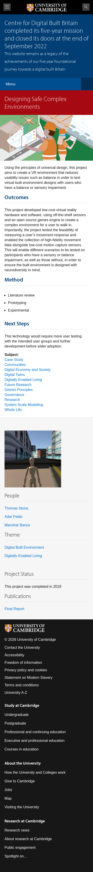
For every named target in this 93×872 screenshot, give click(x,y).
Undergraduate (17, 715)
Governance (14, 395)
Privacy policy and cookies (26, 670)
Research (12, 400)
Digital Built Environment (24, 547)
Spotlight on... (16, 856)
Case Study (14, 360)
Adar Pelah (13, 517)
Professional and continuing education (35, 732)
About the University (23, 763)
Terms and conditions (22, 685)
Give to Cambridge (20, 781)
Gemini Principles (19, 390)
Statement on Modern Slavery (28, 677)
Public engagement (20, 847)
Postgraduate (15, 723)
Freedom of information (23, 662)
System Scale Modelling (24, 405)
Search (86, 7)
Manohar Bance (17, 525)
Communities (15, 365)
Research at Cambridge (25, 821)
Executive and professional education (34, 741)
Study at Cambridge (22, 705)
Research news (17, 830)
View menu (7, 7)
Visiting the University (22, 807)
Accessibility (14, 655)
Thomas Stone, (17, 508)
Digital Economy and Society (28, 370)
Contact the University (22, 647)
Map (8, 798)
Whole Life (13, 410)
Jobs (8, 790)
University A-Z (16, 693)
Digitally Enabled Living (23, 380)
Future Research (18, 385)
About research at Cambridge (28, 839)
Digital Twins (15, 375)
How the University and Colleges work (35, 772)
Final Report (14, 609)
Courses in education (21, 749)
